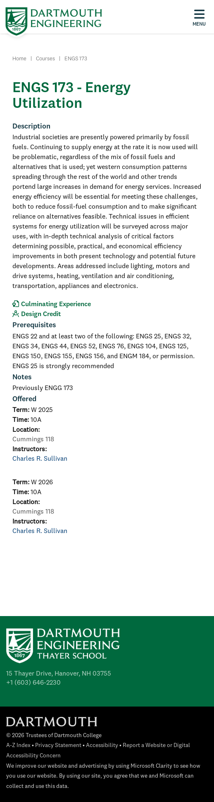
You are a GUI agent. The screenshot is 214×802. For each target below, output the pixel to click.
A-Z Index (18, 745)
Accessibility (102, 745)
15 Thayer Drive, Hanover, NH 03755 (58, 674)
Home (19, 59)
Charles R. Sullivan (39, 459)
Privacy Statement (58, 745)
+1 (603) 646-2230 (33, 683)
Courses (45, 59)
